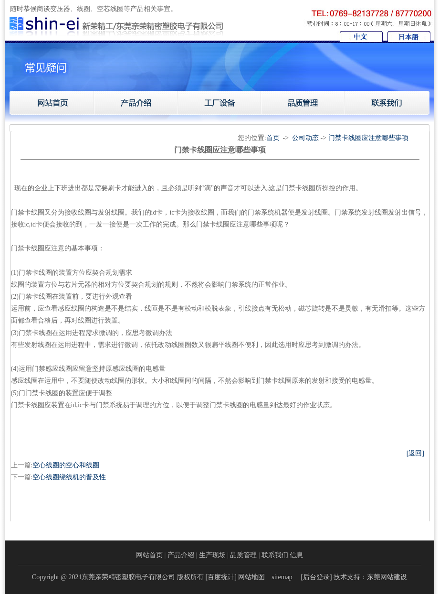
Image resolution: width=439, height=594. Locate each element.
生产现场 (212, 555)
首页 (273, 137)
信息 (296, 555)
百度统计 (221, 577)
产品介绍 (180, 555)
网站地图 (251, 577)
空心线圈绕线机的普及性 (69, 477)
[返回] (415, 453)
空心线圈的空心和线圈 (65, 465)
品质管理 (243, 555)
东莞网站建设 (387, 577)
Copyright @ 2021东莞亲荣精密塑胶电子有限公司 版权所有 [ (120, 577)
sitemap (282, 577)
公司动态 (305, 137)
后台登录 (316, 577)
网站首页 (149, 555)
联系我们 (274, 555)
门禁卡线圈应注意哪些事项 (368, 137)
